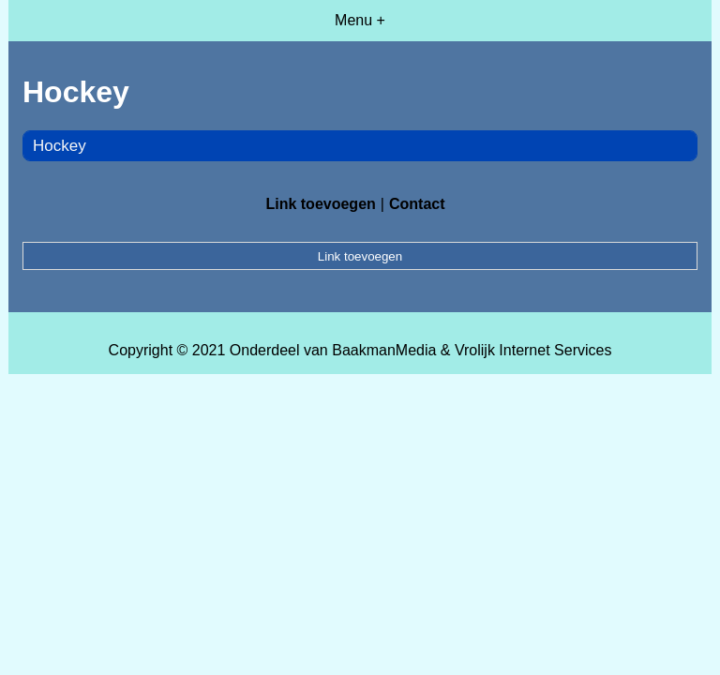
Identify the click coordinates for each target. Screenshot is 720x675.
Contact (417, 204)
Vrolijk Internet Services (533, 350)
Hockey (59, 146)
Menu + (360, 20)
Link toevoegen (320, 204)
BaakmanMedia (384, 350)
